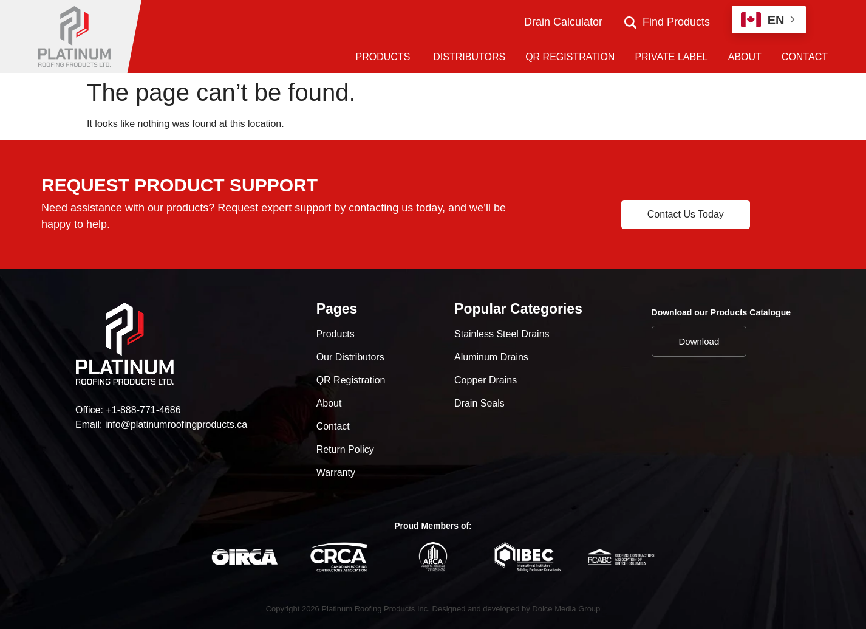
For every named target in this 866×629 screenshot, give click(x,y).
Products (335, 334)
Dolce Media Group (566, 608)
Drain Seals (479, 403)
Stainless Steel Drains (502, 334)
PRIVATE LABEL (671, 57)
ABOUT (745, 57)
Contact (333, 426)
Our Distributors (350, 357)
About (329, 403)
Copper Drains (485, 380)
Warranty (335, 472)
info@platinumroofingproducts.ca (176, 424)
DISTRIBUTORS (469, 57)
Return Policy (345, 449)
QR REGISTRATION (570, 57)
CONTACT (805, 57)
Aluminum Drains (491, 357)
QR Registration (351, 380)
